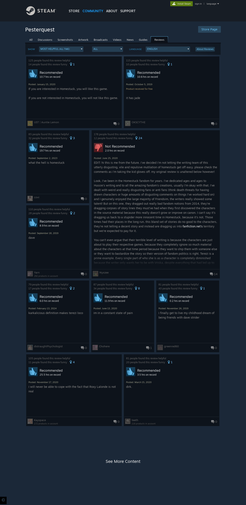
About (111, 11)
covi (36, 197)
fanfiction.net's (193, 226)
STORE (74, 11)
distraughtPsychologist (48, 346)
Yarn (37, 272)
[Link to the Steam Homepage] (44, 14)
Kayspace (40, 420)
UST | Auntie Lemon (46, 122)
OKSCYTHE (138, 122)
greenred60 (171, 346)
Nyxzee (104, 272)
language (211, 3)
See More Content (123, 461)
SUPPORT (128, 11)
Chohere (104, 346)
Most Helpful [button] (55, 48)
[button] (61, 49)
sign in (198, 3)
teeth (135, 420)
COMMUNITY (93, 11)
